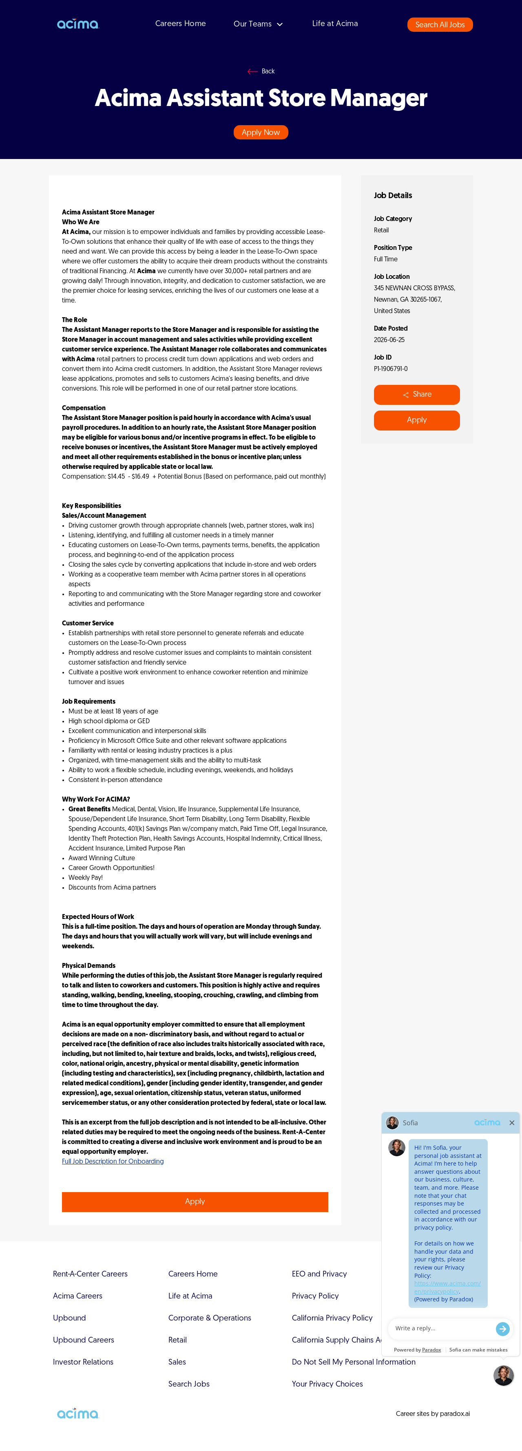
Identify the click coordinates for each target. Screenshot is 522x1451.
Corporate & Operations (209, 1319)
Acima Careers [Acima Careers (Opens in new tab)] (77, 1297)
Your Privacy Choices (327, 1385)
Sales (177, 1363)
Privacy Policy (315, 1297)
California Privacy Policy (332, 1319)
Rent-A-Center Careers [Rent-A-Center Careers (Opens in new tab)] (90, 1275)
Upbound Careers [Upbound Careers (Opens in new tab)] (83, 1341)
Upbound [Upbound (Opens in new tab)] (69, 1319)
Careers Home (180, 24)
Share (417, 395)
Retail (177, 1341)
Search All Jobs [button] (440, 25)
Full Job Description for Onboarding (113, 1162)
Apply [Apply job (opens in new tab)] (195, 1202)
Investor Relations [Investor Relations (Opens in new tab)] (83, 1363)
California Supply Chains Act (339, 1341)
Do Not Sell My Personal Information (354, 1363)
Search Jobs (189, 1385)
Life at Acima (335, 24)
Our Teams (259, 25)
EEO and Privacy (319, 1275)
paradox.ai (455, 1414)
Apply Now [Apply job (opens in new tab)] (261, 133)
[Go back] (261, 71)
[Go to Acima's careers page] (77, 24)
